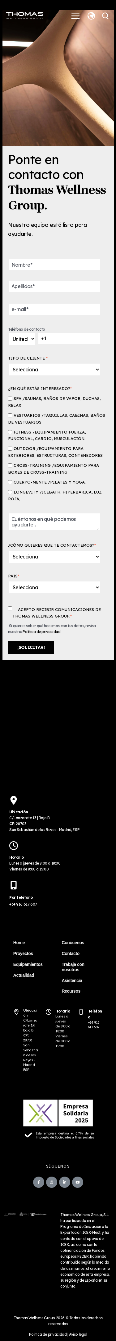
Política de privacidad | (49, 1334)
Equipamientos (28, 964)
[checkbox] (56, 448)
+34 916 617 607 (23, 904)
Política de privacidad (41, 631)
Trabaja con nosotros (73, 967)
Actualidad (23, 975)
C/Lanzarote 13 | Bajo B (30, 1025)
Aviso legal (78, 1334)
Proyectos (23, 953)
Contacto (70, 953)
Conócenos (73, 942)
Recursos (71, 991)
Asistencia (72, 980)
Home (19, 942)
